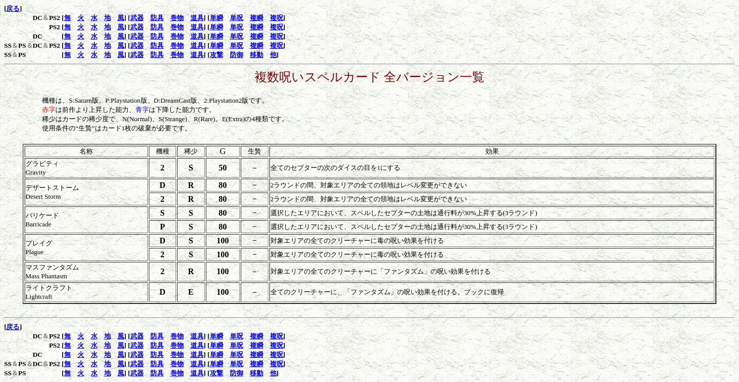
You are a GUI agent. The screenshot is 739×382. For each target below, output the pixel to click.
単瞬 (216, 18)
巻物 (177, 18)
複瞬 (256, 18)
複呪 (276, 18)
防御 (236, 55)
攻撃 (216, 55)
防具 (157, 18)
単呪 (236, 18)
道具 (197, 18)
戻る (13, 8)
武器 (137, 18)
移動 (256, 55)
